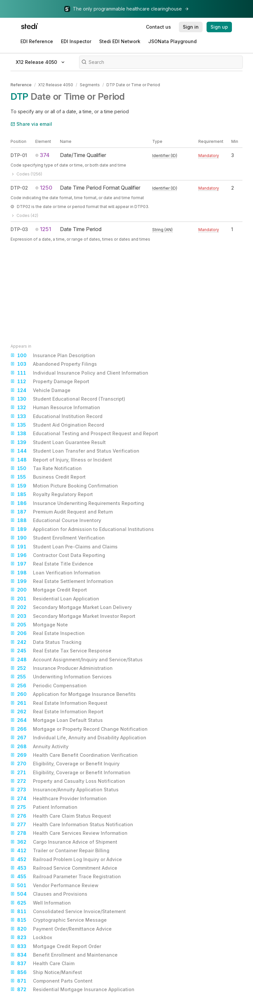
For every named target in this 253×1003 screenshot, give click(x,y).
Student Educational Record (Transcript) (68, 399)
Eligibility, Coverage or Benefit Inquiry (65, 763)
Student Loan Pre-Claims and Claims (64, 546)
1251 (43, 229)
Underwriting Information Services (61, 676)
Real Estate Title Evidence (52, 563)
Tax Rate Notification (46, 468)
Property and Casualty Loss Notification (68, 781)
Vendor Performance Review (54, 885)
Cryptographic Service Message (59, 920)
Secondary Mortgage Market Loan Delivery (71, 607)
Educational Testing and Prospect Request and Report (84, 433)
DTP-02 (19, 188)
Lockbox (31, 937)
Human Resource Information (55, 407)
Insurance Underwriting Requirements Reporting (77, 503)
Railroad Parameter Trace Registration (66, 876)
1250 (43, 187)
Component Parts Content (52, 981)
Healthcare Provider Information (59, 798)
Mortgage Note (39, 624)
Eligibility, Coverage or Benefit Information (70, 772)
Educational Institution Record (56, 416)
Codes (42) (24, 215)
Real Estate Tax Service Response (61, 650)
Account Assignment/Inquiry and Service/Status (77, 659)
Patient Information (44, 807)
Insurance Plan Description (53, 355)
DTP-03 (19, 229)
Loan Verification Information (55, 572)
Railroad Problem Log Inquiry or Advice (66, 859)
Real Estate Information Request (59, 703)
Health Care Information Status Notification (72, 824)
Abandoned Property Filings (54, 364)
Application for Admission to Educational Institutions (82, 529)
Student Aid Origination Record (57, 425)
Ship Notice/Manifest (46, 972)
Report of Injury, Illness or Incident (61, 459)
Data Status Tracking (46, 642)
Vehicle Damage (40, 390)
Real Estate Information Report (57, 711)
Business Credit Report (48, 477)
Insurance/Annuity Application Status (65, 789)
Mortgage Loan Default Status (57, 720)
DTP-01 (19, 155)
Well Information (41, 903)
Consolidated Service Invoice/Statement (68, 911)
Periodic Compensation (49, 685)
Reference (21, 84)
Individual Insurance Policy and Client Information (79, 373)
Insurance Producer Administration (62, 668)
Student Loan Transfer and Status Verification (75, 451)
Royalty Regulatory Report (52, 494)
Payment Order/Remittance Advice (61, 929)
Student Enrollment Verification (58, 537)
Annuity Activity (40, 746)
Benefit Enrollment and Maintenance (64, 955)
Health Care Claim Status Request (61, 816)
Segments (90, 84)
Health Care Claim (42, 963)
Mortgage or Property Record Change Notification (79, 729)
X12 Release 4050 (55, 84)
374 (42, 155)
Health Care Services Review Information (69, 833)
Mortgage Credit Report (49, 590)
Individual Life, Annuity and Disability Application (78, 737)
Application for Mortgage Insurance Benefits (73, 694)
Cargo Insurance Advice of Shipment (64, 842)
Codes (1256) (26, 174)
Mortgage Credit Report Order (56, 946)
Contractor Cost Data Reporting (58, 555)
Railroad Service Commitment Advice (64, 868)
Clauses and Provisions (49, 894)
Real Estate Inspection (48, 633)
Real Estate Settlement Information (62, 581)
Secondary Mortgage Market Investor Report (73, 616)
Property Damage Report (50, 381)
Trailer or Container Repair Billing (60, 850)
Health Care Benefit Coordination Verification (74, 755)
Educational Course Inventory (56, 520)
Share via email (31, 124)
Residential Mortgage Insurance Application (72, 989)
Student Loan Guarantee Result (58, 442)
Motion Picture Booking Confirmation (64, 485)
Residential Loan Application (55, 598)
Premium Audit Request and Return (62, 511)
